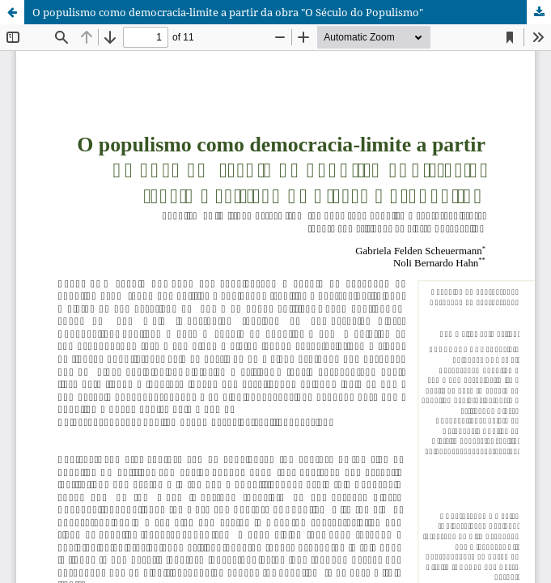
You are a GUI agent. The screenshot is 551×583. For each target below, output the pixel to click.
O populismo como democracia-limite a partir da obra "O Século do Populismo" (227, 12)
